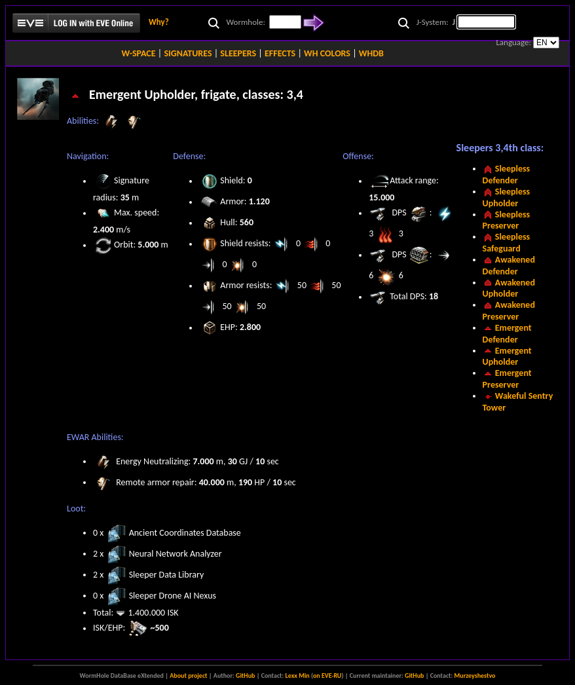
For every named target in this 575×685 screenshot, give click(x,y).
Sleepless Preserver (506, 220)
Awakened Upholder (509, 288)
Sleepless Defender (506, 174)
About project (188, 675)
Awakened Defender (509, 265)
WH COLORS (327, 53)
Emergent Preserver (507, 378)
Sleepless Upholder (506, 197)
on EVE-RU (327, 675)
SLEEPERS (238, 53)
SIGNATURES (188, 53)
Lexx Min (298, 675)
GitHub (245, 675)
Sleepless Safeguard (506, 242)
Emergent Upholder (507, 356)
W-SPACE (138, 53)
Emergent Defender (507, 333)
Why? (159, 22)
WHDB (371, 53)
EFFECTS (280, 53)
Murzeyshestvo (475, 675)
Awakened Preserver (509, 310)
